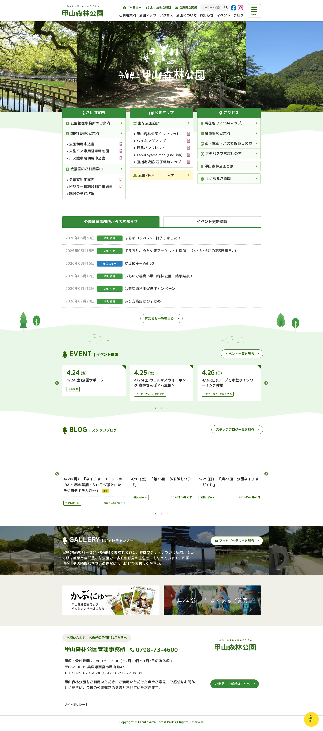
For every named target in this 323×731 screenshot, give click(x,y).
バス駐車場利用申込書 (86, 158)
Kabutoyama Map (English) (158, 154)
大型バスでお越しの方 (221, 153)
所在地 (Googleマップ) (222, 123)
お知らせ (207, 15)
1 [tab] (155, 408)
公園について (186, 15)
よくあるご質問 (158, 7)
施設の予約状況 (81, 193)
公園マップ (147, 15)
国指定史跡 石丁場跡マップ (157, 161)
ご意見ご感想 (186, 7)
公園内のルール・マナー (155, 175)
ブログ (239, 15)
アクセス (166, 15)
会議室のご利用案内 (84, 168)
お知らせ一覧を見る (159, 318)
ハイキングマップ (150, 140)
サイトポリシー (74, 707)
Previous (57, 383)
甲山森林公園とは (217, 166)
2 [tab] (161, 408)
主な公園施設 (146, 123)
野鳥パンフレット (150, 147)
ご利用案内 (127, 15)
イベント (223, 15)
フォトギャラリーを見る (234, 540)
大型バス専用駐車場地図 (88, 150)
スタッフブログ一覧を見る (235, 429)
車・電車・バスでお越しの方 (226, 143)
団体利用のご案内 (82, 133)
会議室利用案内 (81, 179)
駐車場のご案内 (215, 133)
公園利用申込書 (81, 144)
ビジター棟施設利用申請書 (90, 186)
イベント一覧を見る (239, 353)
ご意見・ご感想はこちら (232, 686)
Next (266, 383)
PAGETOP (311, 719)
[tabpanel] (94, 380)
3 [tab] (168, 408)
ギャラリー (132, 7)
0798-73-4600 (157, 652)
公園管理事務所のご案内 (88, 123)
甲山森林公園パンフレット (157, 133)
